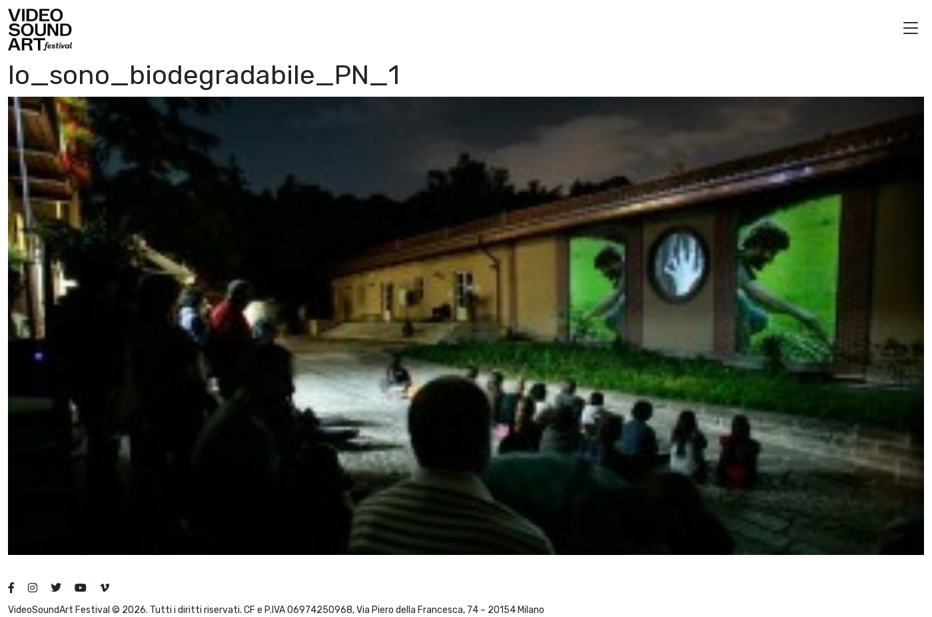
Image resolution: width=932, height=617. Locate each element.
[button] (910, 30)
